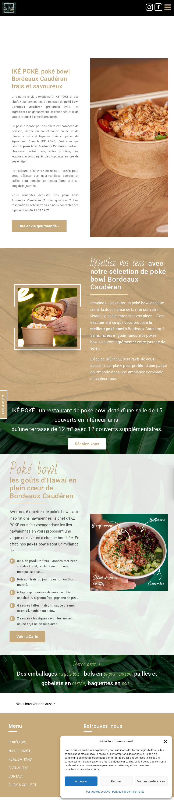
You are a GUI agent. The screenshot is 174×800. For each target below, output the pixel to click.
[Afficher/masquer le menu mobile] (168, 7)
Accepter (81, 781)
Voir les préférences (151, 781)
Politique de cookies (98, 791)
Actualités (18, 768)
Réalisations (20, 759)
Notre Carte (19, 751)
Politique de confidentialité (128, 791)
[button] (165, 741)
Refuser (116, 781)
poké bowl (30, 146)
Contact (16, 776)
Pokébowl (17, 742)
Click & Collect (22, 785)
